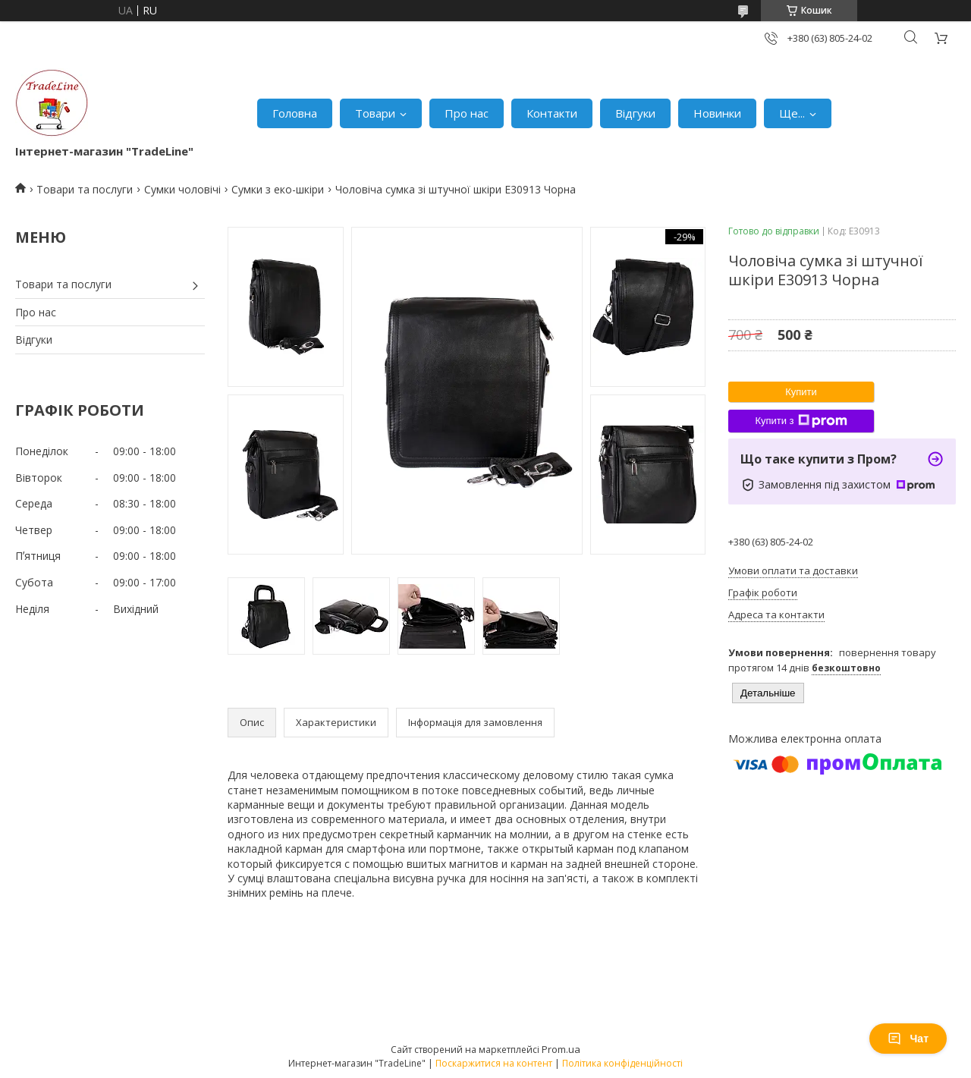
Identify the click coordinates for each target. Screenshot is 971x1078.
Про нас (467, 113)
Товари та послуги (84, 189)
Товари (375, 113)
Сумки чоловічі (182, 189)
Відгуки (635, 113)
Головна (294, 113)
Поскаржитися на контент (493, 1063)
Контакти (551, 113)
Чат (908, 1038)
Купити (801, 392)
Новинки (717, 113)
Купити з (801, 421)
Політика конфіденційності (622, 1063)
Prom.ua (561, 1049)
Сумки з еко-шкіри (277, 189)
